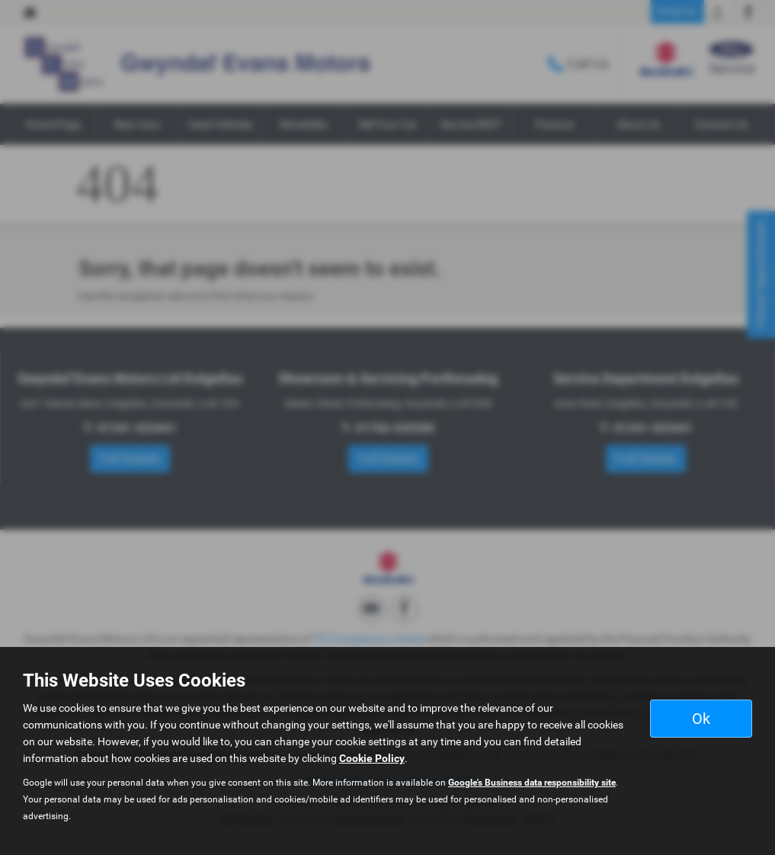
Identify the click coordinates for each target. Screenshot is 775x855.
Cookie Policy (372, 758)
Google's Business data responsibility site (532, 782)
